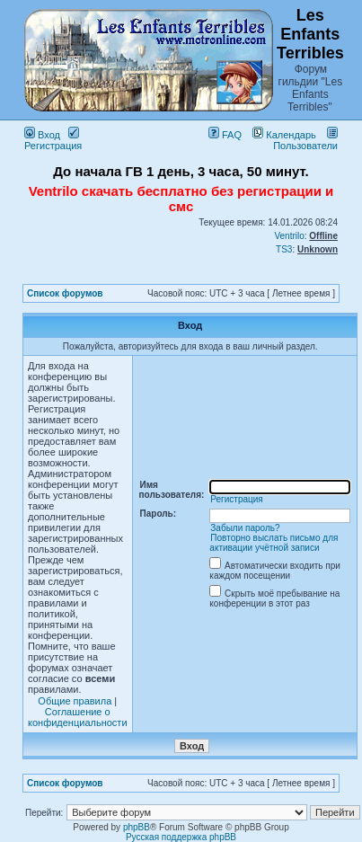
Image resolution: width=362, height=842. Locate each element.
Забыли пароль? (244, 528)
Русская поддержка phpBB (181, 837)
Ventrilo (289, 236)
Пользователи (305, 140)
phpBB (136, 827)
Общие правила (74, 701)
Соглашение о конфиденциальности (78, 717)
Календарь (284, 134)
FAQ (225, 134)
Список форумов (65, 293)
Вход (42, 134)
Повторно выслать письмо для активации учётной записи (273, 543)
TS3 (284, 249)
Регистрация (53, 140)
